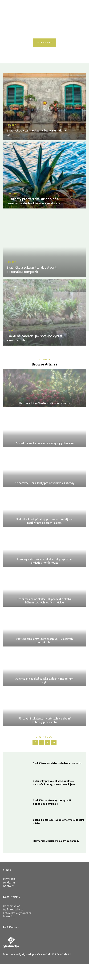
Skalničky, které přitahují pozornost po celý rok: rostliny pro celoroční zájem (44, 521)
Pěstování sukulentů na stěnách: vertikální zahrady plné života (44, 720)
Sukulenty (11, 193)
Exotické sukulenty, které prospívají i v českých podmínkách (44, 640)
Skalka (9, 331)
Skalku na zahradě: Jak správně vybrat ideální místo (34, 338)
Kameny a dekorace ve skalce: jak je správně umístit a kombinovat (44, 560)
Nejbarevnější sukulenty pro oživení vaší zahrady (44, 483)
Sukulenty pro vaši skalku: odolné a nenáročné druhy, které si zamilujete (33, 201)
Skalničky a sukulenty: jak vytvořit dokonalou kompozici (31, 269)
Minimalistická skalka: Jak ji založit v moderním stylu (44, 680)
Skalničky (11, 125)
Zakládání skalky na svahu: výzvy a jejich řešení (44, 443)
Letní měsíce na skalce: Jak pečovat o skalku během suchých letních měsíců (44, 600)
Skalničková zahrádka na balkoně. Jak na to (36, 132)
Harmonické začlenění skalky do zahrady (44, 403)
